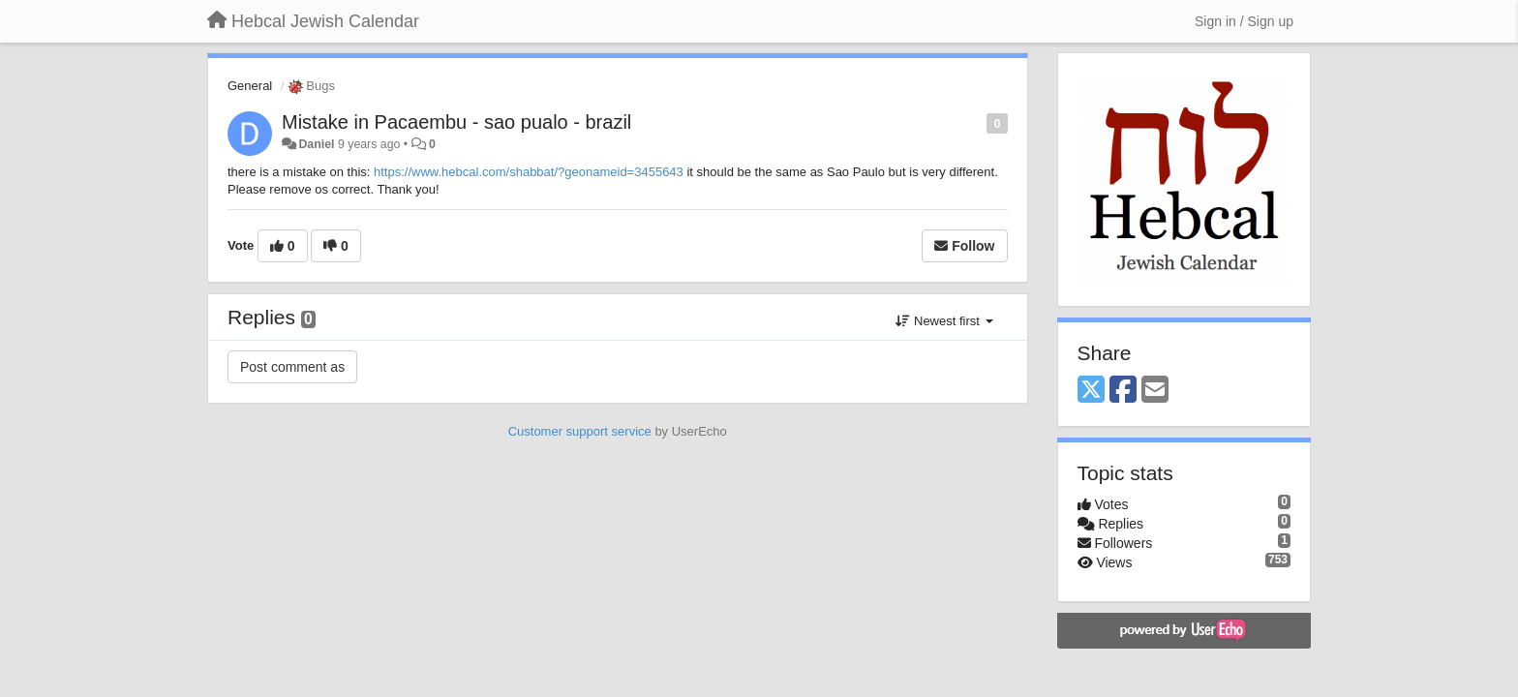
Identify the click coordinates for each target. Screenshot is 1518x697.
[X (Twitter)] (1091, 391)
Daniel (316, 144)
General (250, 85)
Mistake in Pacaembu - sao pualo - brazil (456, 122)
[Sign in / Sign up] (1244, 21)
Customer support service (580, 431)
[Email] (1155, 391)
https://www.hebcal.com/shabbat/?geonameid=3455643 (528, 172)
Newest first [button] (944, 321)
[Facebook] (1123, 391)
